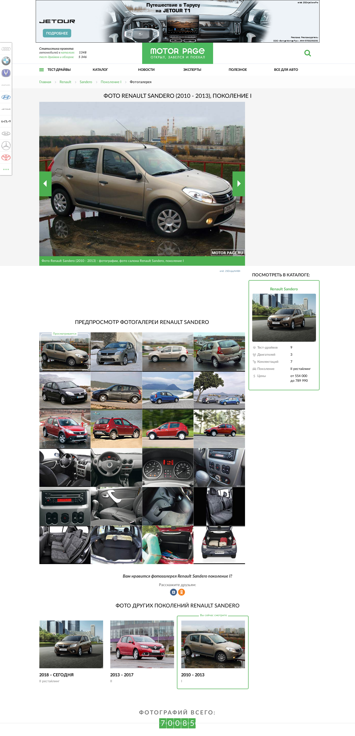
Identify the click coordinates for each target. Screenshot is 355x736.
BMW (5, 61)
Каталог (100, 70)
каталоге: (68, 52)
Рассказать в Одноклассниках (181, 592)
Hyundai (5, 97)
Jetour (5, 109)
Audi (5, 49)
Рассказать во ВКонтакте (173, 592)
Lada (5, 133)
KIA (5, 121)
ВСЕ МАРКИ (5, 169)
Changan (5, 73)
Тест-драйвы (59, 70)
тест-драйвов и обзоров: (56, 57)
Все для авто (286, 70)
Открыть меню (41, 75)
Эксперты (192, 70)
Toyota (5, 157)
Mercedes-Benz (5, 145)
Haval (5, 85)
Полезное (238, 70)
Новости (146, 70)
